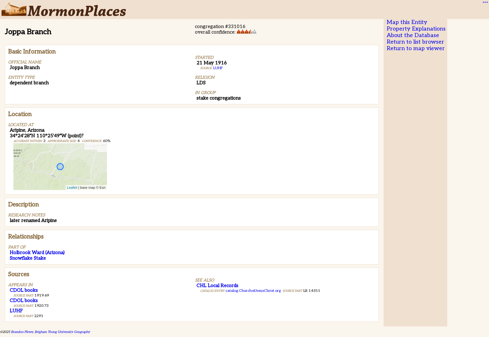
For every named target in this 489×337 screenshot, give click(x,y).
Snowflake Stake (28, 258)
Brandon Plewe (22, 332)
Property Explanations (416, 29)
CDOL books (24, 290)
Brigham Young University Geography (62, 332)
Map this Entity (407, 22)
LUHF (218, 68)
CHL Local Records (217, 285)
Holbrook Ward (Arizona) (37, 252)
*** (484, 3)
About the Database (413, 35)
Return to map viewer (416, 48)
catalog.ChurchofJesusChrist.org (253, 290)
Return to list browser (415, 42)
